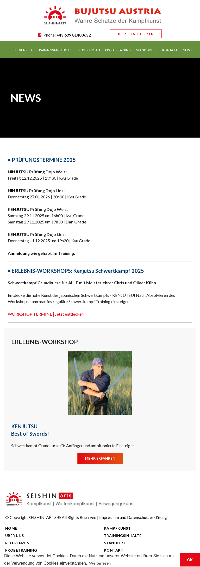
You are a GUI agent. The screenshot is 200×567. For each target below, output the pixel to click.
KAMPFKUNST (117, 528)
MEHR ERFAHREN (100, 458)
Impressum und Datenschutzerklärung (133, 517)
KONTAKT (170, 50)
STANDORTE (145, 50)
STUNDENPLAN (88, 50)
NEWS (187, 50)
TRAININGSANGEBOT (53, 50)
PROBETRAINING (118, 50)
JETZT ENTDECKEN (135, 34)
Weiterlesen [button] (100, 562)
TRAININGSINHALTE (123, 535)
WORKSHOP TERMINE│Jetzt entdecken (46, 313)
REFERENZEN (22, 50)
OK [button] (190, 560)
